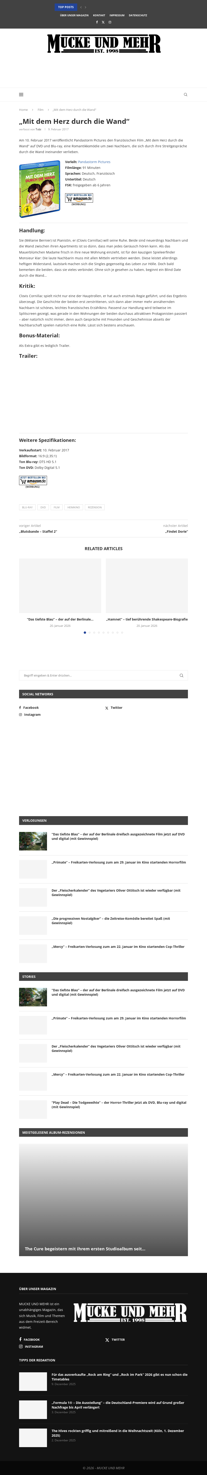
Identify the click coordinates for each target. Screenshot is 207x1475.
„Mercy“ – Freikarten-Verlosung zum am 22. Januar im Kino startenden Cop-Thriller (118, 946)
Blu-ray (27, 507)
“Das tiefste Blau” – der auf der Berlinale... (60, 619)
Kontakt (99, 15)
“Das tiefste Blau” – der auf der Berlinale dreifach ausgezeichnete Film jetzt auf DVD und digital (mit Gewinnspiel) (118, 836)
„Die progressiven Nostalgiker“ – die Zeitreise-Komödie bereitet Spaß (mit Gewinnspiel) (111, 920)
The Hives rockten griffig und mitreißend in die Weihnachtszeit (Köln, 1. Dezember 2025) (118, 1433)
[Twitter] (103, 22)
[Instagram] (110, 22)
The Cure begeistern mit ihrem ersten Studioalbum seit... (85, 1249)
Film (40, 110)
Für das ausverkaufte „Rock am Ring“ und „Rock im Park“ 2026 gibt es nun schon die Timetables (119, 1376)
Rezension (95, 507)
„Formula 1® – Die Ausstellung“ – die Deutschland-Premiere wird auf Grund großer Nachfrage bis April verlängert (118, 1404)
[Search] (185, 94)
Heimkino (73, 507)
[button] (81, 7)
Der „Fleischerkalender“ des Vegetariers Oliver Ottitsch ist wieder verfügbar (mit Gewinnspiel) (116, 892)
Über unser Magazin (74, 15)
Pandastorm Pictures (94, 162)
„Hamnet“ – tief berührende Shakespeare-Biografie (147, 619)
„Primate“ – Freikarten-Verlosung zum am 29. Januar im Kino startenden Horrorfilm (119, 862)
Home (23, 110)
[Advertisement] (103, 71)
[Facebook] (97, 22)
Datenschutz (138, 15)
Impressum (117, 15)
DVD (43, 507)
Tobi (38, 129)
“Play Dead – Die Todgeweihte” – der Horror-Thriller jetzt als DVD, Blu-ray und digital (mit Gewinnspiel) (119, 1104)
